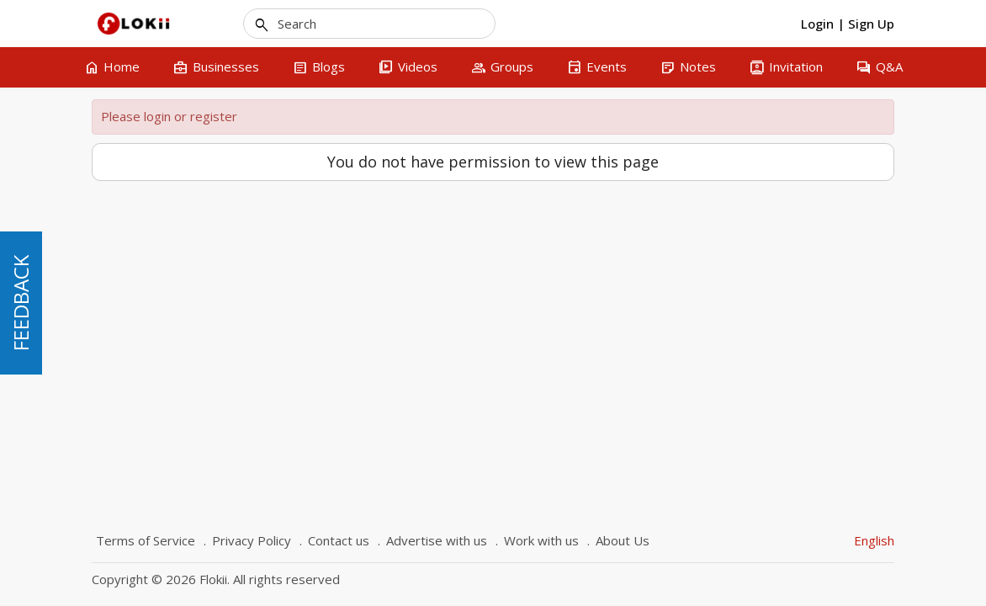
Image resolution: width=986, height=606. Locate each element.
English (874, 540)
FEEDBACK (20, 303)
